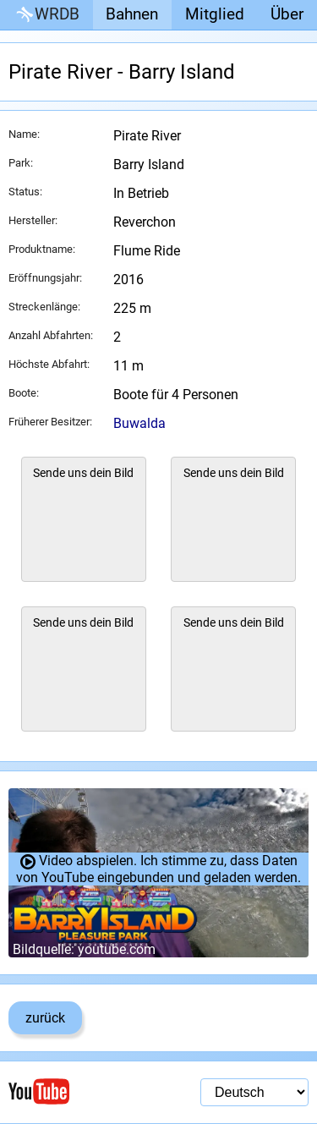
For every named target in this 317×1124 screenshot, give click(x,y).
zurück (45, 1018)
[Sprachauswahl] (254, 1092)
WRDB (46, 14)
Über (287, 14)
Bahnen (132, 14)
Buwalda (139, 423)
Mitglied (214, 14)
